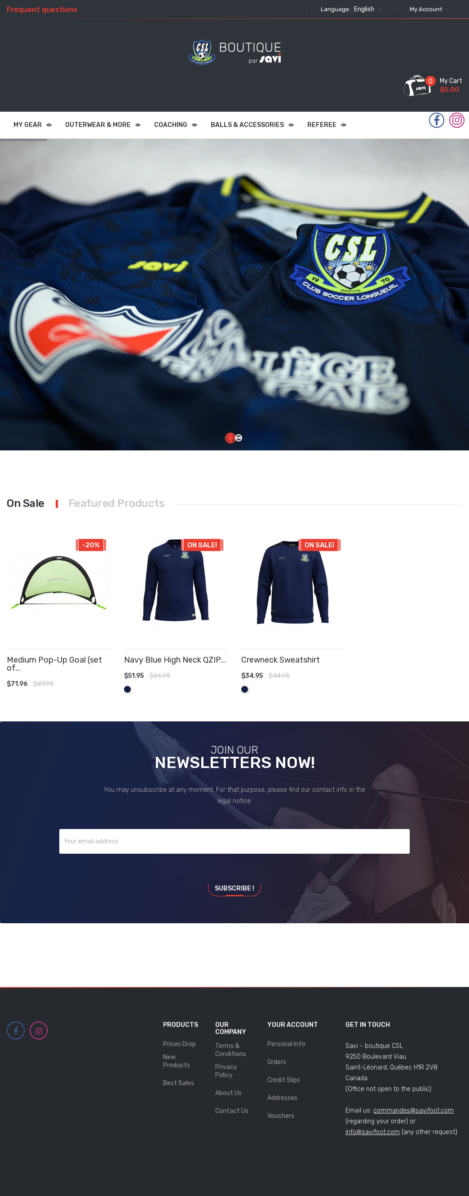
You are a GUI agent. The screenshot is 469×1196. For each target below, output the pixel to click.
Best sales (178, 1083)
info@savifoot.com (372, 1132)
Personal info (286, 1044)
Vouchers (280, 1116)
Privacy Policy (226, 1071)
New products (176, 1061)
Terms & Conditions (230, 1050)
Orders (276, 1062)
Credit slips (283, 1080)
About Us (228, 1093)
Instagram (457, 120)
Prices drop (179, 1044)
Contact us (231, 1111)
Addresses (282, 1098)
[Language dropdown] (367, 9)
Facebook (437, 121)
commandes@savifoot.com (413, 1110)
